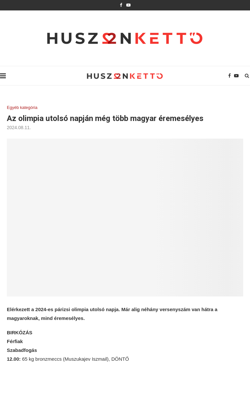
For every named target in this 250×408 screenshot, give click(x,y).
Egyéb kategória (22, 107)
